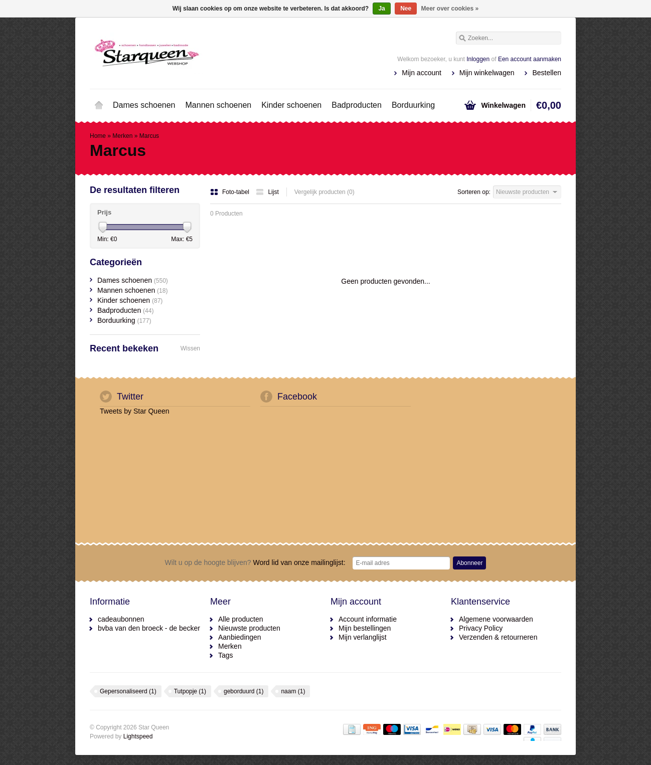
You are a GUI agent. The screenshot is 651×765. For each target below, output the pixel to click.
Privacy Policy (481, 628)
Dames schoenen (144, 105)
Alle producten (240, 619)
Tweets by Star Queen (135, 411)
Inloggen (478, 59)
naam (293, 691)
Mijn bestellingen (365, 628)
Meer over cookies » (450, 8)
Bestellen (546, 73)
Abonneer (469, 562)
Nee (405, 8)
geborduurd (243, 691)
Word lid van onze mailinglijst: (255, 562)
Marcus (149, 135)
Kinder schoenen (291, 105)
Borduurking (413, 105)
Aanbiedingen (239, 637)
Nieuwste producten (249, 628)
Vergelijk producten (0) (324, 192)
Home (99, 105)
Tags (225, 655)
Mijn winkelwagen (487, 73)
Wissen (190, 348)
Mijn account (421, 73)
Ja (381, 8)
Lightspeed (138, 736)
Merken (122, 135)
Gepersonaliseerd (128, 691)
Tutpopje (190, 691)
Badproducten (357, 105)
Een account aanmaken (529, 59)
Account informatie (368, 619)
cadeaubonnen (121, 619)
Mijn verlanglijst (363, 637)
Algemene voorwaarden (496, 619)
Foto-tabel (230, 192)
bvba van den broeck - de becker (149, 628)
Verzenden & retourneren (498, 637)
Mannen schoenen (219, 105)
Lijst (267, 192)
